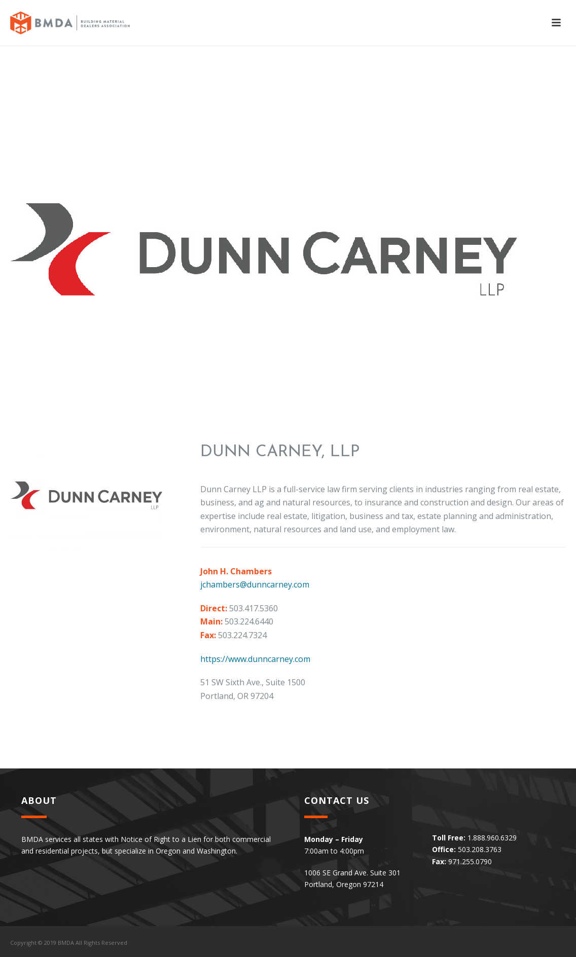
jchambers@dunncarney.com (254, 584)
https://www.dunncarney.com (255, 659)
